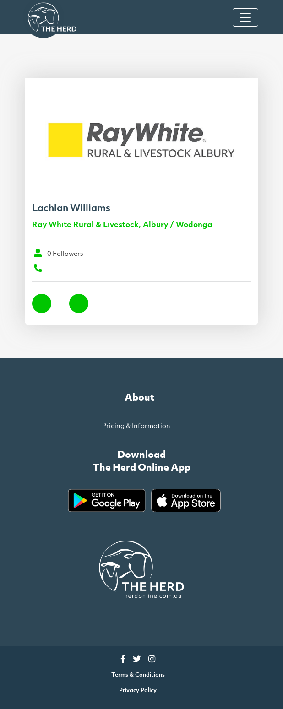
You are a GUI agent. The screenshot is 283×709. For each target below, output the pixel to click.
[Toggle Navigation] (245, 17)
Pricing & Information (136, 425)
